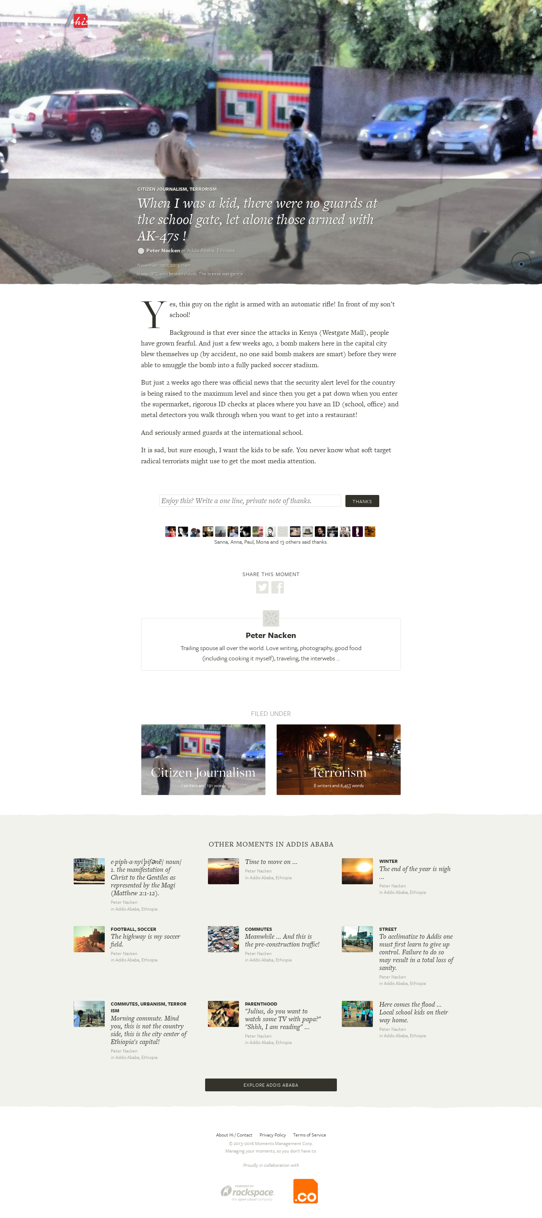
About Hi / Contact (234, 1134)
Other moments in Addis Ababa (271, 844)
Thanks (362, 501)
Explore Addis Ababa (271, 1084)
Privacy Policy (273, 1134)
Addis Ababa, (211, 250)
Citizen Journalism (162, 189)
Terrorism (203, 189)
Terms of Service (309, 1134)
